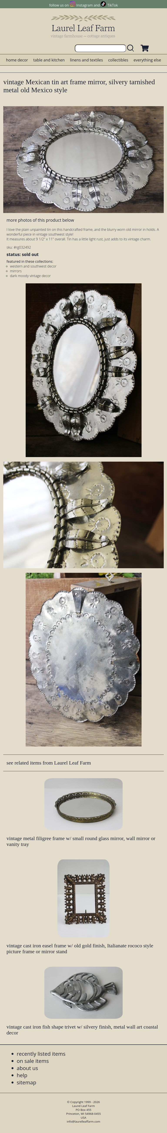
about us (27, 1068)
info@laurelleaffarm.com (83, 1121)
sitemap (26, 1082)
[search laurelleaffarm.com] (131, 48)
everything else (147, 60)
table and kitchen (49, 60)
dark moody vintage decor (30, 275)
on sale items (33, 1060)
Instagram (84, 5)
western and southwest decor (33, 266)
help (22, 1075)
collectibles (118, 60)
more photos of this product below (40, 220)
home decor (17, 60)
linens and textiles (86, 60)
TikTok (112, 5)
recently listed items (41, 1053)
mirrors (16, 271)
